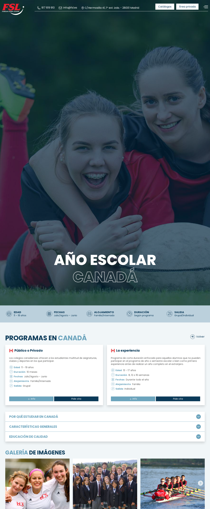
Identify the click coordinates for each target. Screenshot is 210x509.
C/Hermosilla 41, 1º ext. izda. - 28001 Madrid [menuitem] (110, 7)
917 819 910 (46, 7)
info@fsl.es (68, 8)
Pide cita (76, 398)
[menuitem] (46, 7)
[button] (200, 483)
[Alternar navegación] (204, 7)
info (31, 398)
